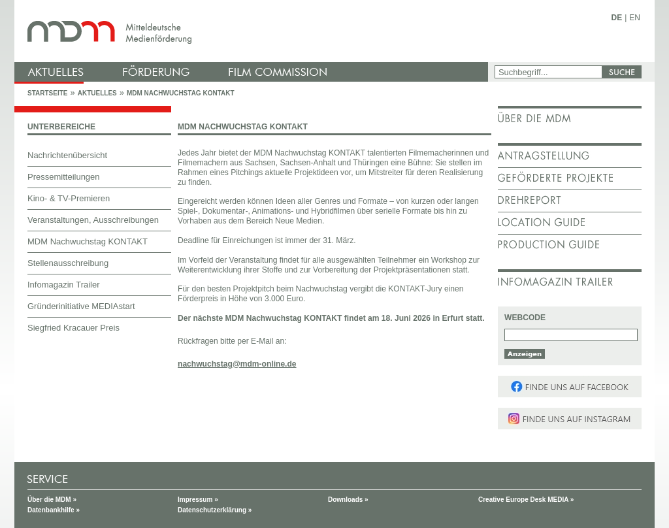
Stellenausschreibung (67, 263)
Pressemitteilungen (63, 177)
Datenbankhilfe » (53, 510)
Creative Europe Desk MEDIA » (526, 499)
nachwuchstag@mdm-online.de (237, 364)
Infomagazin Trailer (63, 284)
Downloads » (348, 499)
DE (617, 17)
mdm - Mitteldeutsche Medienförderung (252, 31)
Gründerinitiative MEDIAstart (81, 306)
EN (634, 17)
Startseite (47, 93)
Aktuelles (97, 93)
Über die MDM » (51, 499)
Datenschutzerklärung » (215, 510)
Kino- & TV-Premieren (68, 198)
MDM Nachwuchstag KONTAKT (181, 93)
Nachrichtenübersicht (67, 155)
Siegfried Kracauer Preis (73, 328)
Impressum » (198, 499)
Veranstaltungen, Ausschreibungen (93, 220)
